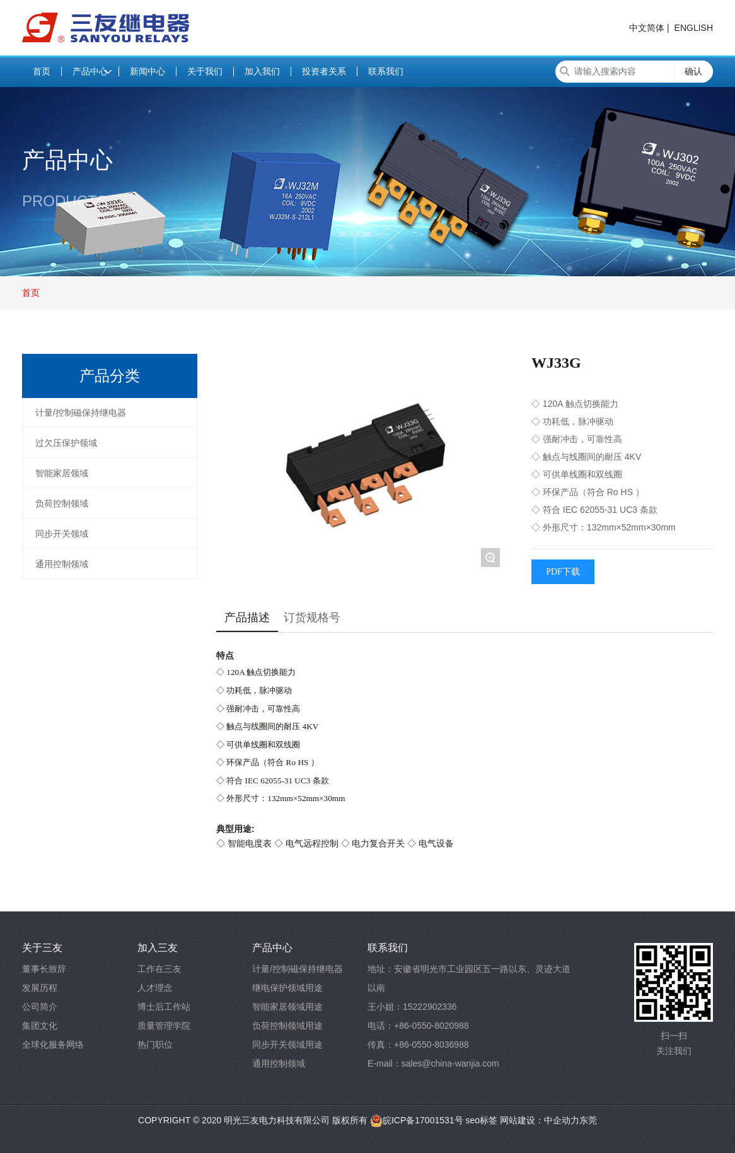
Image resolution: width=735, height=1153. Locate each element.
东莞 (588, 1120)
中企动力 (561, 1120)
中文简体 (646, 28)
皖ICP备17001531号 (416, 1120)
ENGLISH (693, 28)
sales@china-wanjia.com (450, 1063)
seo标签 (480, 1120)
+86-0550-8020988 (431, 1026)
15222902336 (430, 1007)
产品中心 (67, 160)
